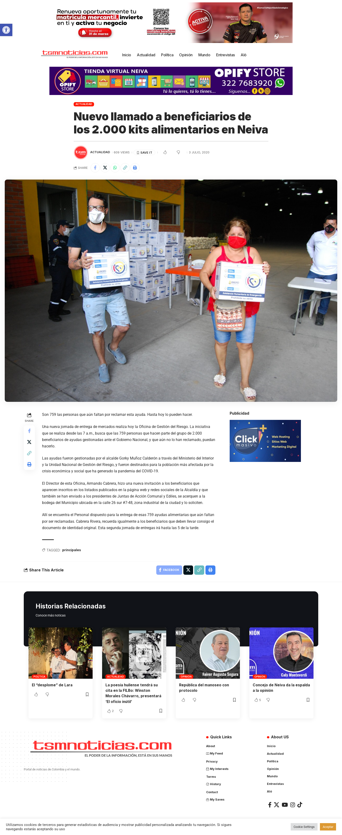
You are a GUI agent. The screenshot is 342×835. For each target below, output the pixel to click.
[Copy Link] (126, 168)
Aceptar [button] (328, 827)
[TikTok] (299, 806)
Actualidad (84, 104)
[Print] (136, 168)
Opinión (186, 677)
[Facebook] (270, 806)
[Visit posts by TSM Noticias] (81, 152)
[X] (276, 806)
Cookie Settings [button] (304, 827)
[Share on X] (105, 168)
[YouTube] (284, 806)
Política (39, 677)
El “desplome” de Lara (53, 685)
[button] (6, 30)
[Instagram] (292, 806)
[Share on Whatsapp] (115, 168)
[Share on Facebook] (95, 168)
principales (72, 550)
